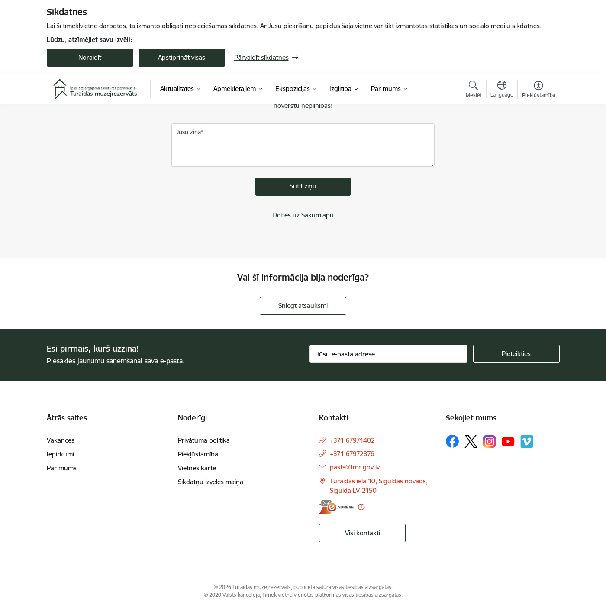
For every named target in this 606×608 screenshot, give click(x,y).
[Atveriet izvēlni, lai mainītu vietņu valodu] (502, 90)
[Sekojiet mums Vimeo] (526, 441)
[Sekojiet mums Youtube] (508, 441)
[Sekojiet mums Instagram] (489, 441)
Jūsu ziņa (189, 132)
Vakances (60, 440)
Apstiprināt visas (181, 57)
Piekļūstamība (198, 454)
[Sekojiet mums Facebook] (452, 441)
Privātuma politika (204, 440)
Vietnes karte (197, 468)
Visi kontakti (362, 533)
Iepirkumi (60, 454)
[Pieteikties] (516, 354)
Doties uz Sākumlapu (303, 215)
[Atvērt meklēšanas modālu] (473, 90)
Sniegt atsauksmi (303, 305)
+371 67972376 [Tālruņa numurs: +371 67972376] (352, 454)
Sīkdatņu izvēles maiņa (210, 482)
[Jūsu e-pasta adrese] (388, 354)
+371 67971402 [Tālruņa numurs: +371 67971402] (352, 440)
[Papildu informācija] (361, 507)
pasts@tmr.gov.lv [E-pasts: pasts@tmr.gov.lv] (355, 467)
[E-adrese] (336, 507)
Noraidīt (89, 57)
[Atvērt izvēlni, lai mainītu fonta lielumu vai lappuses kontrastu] (539, 90)
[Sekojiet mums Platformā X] (470, 441)
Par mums (62, 468)
